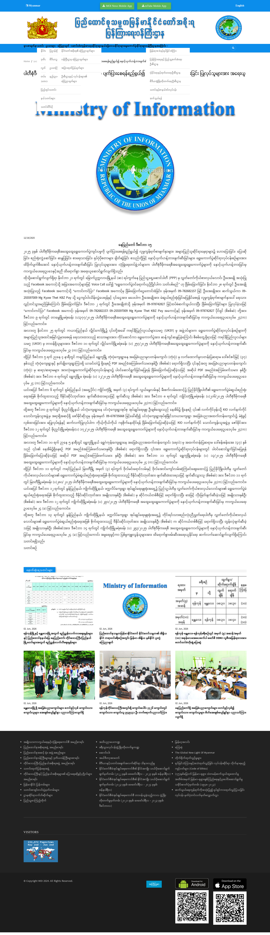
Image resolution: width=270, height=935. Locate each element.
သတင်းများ (39, 64)
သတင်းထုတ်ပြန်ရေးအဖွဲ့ (37, 771)
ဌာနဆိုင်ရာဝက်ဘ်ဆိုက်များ (38, 798)
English (240, 5)
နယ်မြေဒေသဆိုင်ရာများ (149, 49)
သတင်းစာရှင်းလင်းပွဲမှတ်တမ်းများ (41, 793)
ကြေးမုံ (179, 750)
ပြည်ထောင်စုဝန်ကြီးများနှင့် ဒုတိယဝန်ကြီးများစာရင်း (51, 761)
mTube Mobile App (155, 6)
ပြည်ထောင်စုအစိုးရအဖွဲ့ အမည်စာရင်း (43, 750)
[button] (135, 158)
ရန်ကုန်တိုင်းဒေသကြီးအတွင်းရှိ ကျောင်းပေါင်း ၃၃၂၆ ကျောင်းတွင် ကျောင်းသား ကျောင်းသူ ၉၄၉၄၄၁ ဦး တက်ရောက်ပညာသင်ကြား (133, 713)
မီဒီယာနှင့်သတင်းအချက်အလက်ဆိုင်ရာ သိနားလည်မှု (127, 766)
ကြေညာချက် (83, 49)
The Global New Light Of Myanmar (195, 755)
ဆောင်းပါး (100, 49)
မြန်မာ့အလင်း (182, 745)
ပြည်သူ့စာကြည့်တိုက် (35, 803)
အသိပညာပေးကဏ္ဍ (109, 745)
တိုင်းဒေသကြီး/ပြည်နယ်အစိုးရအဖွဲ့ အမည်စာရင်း (49, 766)
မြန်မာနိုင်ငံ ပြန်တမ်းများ (37, 787)
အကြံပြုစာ (154, 886)
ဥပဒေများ (64, 49)
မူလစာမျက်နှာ (33, 49)
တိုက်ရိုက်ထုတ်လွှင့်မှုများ (188, 761)
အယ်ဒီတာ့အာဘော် (109, 761)
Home (27, 64)
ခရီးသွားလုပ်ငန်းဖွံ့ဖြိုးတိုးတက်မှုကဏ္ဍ (119, 750)
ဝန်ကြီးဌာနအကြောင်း (205, 49)
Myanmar (33, 5)
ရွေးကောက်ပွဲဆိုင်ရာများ (177, 49)
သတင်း (49, 49)
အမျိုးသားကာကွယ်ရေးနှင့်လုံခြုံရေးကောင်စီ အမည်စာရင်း (54, 745)
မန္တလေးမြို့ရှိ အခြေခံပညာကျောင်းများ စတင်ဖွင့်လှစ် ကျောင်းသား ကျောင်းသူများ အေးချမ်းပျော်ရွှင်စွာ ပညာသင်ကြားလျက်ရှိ (58, 713)
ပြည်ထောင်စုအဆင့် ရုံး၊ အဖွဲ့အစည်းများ (44, 755)
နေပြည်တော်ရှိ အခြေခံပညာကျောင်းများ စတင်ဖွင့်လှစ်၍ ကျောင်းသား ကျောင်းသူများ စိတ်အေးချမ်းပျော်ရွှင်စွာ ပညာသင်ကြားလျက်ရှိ (210, 715)
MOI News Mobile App (119, 6)
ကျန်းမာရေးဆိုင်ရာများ (121, 49)
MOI (40, 884)
